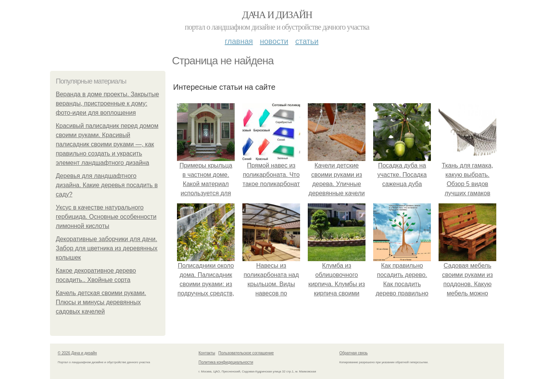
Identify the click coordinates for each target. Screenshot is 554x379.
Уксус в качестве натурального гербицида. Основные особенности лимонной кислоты (106, 216)
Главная (239, 41)
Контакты (207, 353)
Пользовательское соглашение (246, 353)
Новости (274, 41)
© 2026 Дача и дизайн (77, 353)
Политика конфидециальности (226, 362)
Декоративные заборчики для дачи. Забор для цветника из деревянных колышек (106, 248)
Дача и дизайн (277, 14)
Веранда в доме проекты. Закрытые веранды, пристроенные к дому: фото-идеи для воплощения (107, 103)
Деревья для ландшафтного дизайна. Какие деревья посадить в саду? (107, 185)
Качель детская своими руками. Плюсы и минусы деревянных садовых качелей (101, 302)
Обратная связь (353, 353)
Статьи (306, 41)
